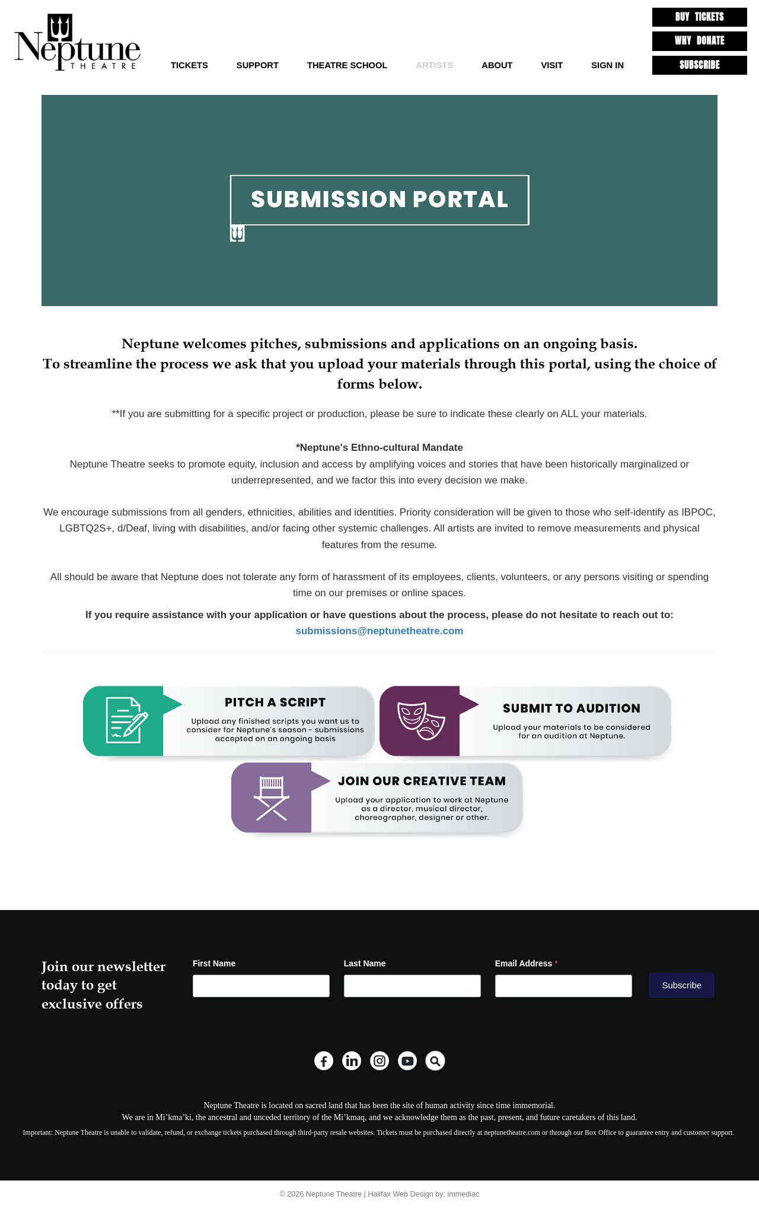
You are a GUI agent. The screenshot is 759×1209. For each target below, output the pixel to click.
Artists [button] (434, 65)
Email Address (526, 963)
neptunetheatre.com (512, 1132)
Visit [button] (552, 65)
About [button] (496, 65)
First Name (214, 963)
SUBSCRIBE (700, 65)
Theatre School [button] (347, 65)
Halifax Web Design (400, 1194)
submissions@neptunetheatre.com (380, 631)
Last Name (365, 963)
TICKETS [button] (189, 65)
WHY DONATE (700, 40)
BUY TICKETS (699, 17)
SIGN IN (607, 65)
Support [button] (258, 65)
